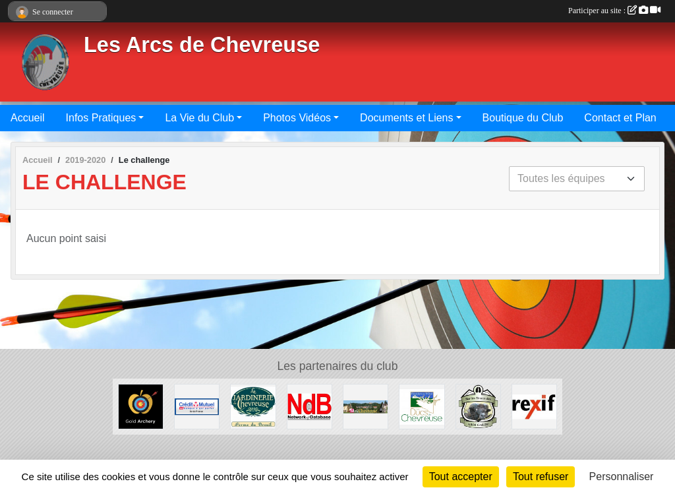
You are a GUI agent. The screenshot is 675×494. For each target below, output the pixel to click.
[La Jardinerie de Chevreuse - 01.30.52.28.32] (253, 406)
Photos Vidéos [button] (297, 117)
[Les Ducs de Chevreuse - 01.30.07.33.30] (421, 406)
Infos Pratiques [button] (101, 117)
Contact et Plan (620, 117)
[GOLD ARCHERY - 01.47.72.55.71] (140, 406)
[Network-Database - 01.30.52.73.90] (309, 406)
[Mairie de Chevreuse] (365, 406)
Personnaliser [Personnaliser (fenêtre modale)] (621, 476)
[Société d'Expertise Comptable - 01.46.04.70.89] (534, 406)
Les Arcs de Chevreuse (202, 45)
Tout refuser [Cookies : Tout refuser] (540, 476)
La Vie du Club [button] (199, 117)
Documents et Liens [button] (406, 117)
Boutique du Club (523, 117)
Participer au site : (614, 10)
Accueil (28, 117)
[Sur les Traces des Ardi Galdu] (478, 406)
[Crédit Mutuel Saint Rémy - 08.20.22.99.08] (197, 406)
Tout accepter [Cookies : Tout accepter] (460, 476)
